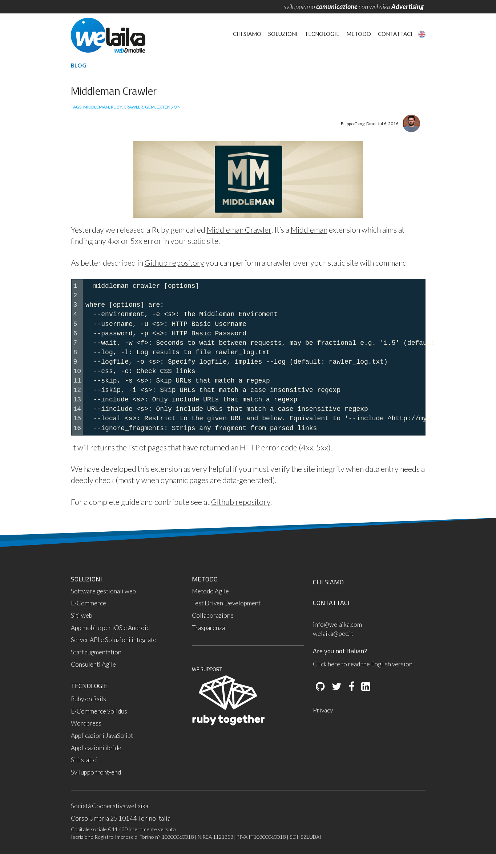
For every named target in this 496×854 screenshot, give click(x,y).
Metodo (358, 33)
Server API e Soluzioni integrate (113, 639)
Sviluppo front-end (96, 772)
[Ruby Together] (228, 723)
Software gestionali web (103, 591)
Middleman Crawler (239, 229)
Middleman (309, 229)
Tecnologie (322, 33)
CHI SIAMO (328, 582)
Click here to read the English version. (363, 664)
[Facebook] (350, 687)
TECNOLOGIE (89, 686)
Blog (79, 65)
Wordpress (86, 723)
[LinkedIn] (365, 687)
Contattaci (395, 33)
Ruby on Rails (88, 699)
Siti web (81, 615)
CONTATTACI (331, 603)
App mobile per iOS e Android (110, 628)
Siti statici (84, 760)
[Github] (320, 687)
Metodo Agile (210, 591)
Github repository (174, 262)
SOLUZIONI (86, 579)
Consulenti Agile (93, 664)
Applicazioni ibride (96, 748)
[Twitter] (336, 687)
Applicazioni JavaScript (102, 735)
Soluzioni (283, 33)
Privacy (323, 710)
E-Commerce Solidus (99, 711)
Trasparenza (208, 628)
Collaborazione (213, 615)
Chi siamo (247, 33)
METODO (205, 579)
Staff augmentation (96, 652)
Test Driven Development (226, 603)
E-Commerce (88, 603)
